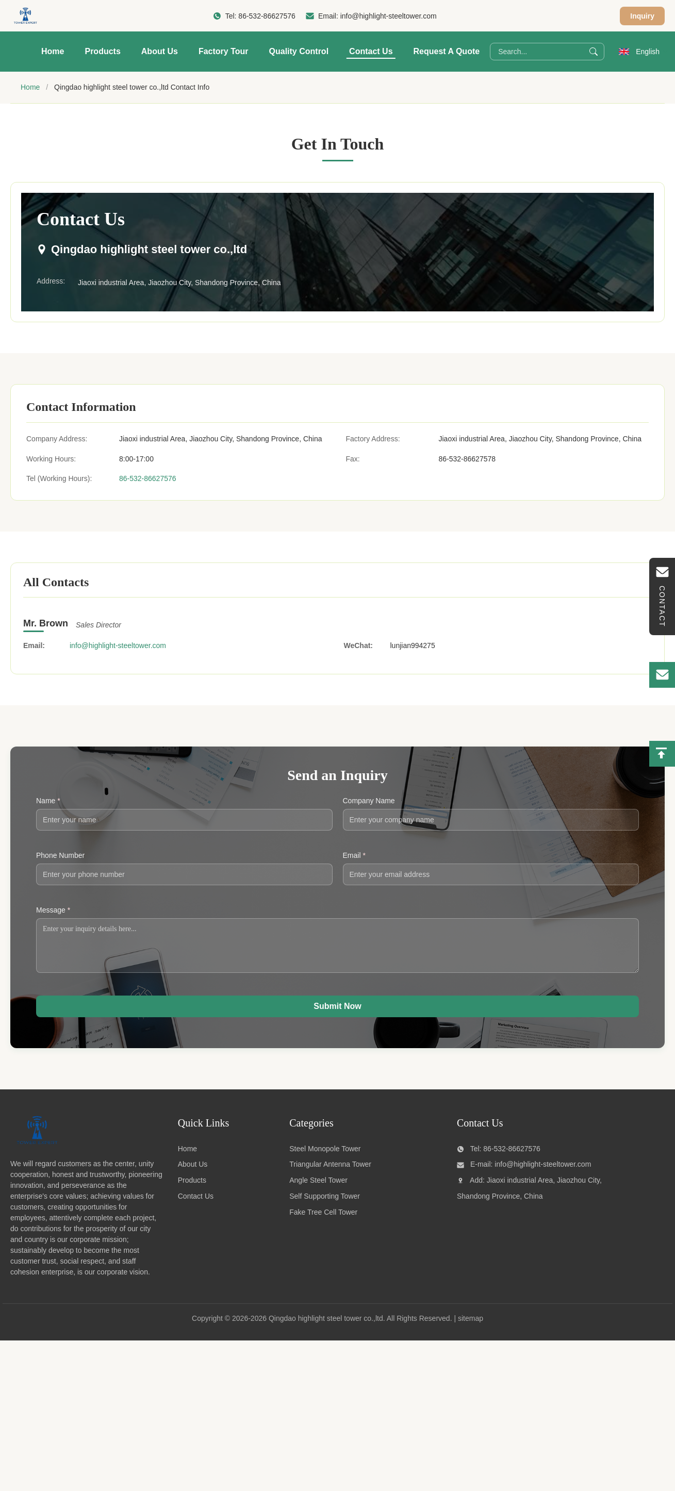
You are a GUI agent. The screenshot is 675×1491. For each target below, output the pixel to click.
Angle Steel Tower (318, 1188)
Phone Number (60, 855)
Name (48, 801)
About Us (159, 51)
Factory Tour (224, 51)
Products (102, 51)
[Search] (593, 51)
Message (53, 910)
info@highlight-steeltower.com (388, 16)
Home (52, 51)
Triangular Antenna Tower (330, 1172)
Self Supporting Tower (324, 1204)
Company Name (369, 801)
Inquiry (642, 16)
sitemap (470, 1326)
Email (354, 855)
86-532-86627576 (266, 16)
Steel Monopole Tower (324, 1156)
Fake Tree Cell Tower (323, 1220)
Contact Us (370, 51)
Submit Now (337, 1013)
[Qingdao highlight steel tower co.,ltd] (36, 1151)
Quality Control (299, 51)
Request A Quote (447, 51)
